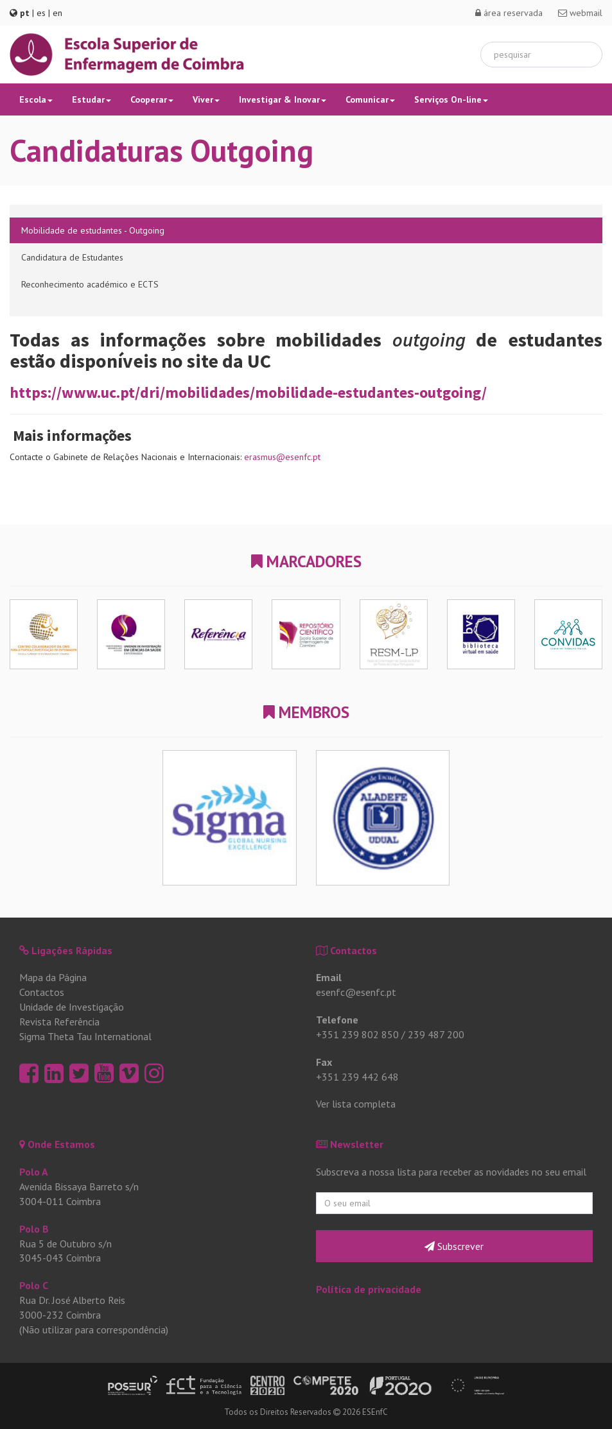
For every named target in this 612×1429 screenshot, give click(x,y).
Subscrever (454, 1246)
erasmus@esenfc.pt (282, 457)
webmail (580, 13)
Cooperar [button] (151, 99)
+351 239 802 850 (357, 1034)
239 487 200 (436, 1034)
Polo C (33, 1285)
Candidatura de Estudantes (72, 257)
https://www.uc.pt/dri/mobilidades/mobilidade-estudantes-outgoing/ (248, 392)
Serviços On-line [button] (451, 99)
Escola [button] (36, 99)
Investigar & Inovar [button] (282, 99)
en (57, 13)
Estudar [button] (91, 99)
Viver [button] (206, 99)
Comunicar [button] (370, 99)
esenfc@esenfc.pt (356, 992)
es (41, 13)
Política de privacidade (368, 1289)
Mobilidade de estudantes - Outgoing (92, 230)
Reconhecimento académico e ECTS (90, 284)
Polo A (33, 1171)
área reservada (509, 13)
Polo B (34, 1228)
